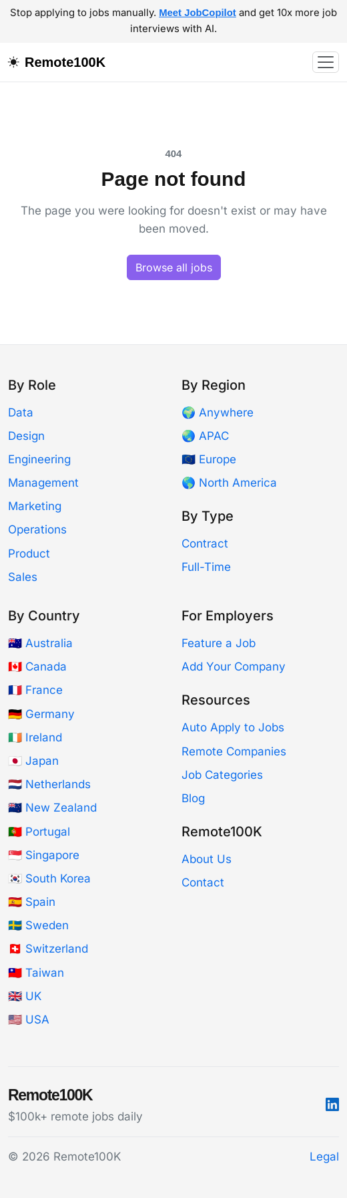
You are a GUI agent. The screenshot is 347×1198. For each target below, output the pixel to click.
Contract (205, 543)
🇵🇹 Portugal (39, 831)
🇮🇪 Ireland (35, 737)
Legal (324, 1156)
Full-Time (206, 567)
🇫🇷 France (35, 690)
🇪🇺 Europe (209, 459)
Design (26, 436)
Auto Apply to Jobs (233, 727)
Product (29, 553)
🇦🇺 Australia (40, 643)
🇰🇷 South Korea (49, 878)
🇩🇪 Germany (41, 714)
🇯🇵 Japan (33, 760)
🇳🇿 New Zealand (52, 807)
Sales (22, 577)
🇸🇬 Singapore (43, 855)
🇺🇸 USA (28, 1019)
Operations (37, 529)
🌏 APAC (205, 436)
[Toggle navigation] (325, 62)
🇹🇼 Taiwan (36, 972)
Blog (193, 798)
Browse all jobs (173, 267)
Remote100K (65, 62)
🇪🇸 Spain (31, 902)
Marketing (34, 506)
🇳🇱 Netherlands (49, 784)
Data (20, 412)
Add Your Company (234, 666)
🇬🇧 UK (24, 996)
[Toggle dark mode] (16, 62)
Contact (203, 882)
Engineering (39, 459)
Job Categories (222, 775)
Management (43, 482)
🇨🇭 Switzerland (48, 948)
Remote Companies (234, 751)
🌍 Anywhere (218, 412)
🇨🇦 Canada (37, 666)
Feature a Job (219, 643)
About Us (207, 859)
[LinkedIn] (332, 1104)
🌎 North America (229, 482)
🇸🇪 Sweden (38, 925)
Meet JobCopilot (197, 12)
